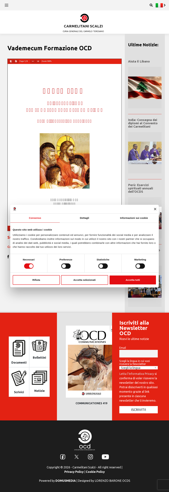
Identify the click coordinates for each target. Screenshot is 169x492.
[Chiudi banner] (155, 209)
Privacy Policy (74, 471)
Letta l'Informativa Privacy (136, 373)
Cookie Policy (95, 471)
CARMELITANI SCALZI (83, 26)
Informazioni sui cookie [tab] (134, 217)
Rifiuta (36, 279)
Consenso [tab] (35, 217)
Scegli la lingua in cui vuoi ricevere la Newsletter (134, 362)
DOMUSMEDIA (65, 480)
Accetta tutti (133, 279)
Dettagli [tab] (84, 217)
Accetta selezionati (84, 279)
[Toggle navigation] (6, 5)
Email (122, 347)
